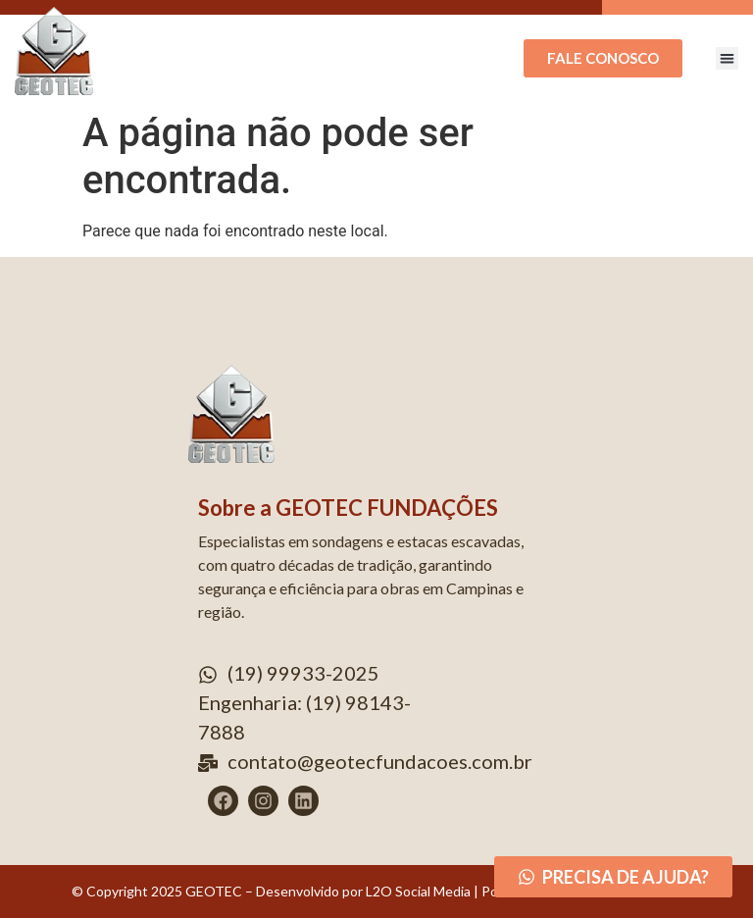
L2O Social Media (417, 891)
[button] (727, 58)
